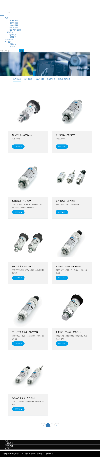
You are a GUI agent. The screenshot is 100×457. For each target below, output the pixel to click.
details (18, 146)
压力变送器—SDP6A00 (22, 135)
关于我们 (8, 42)
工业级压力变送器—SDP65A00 (25, 332)
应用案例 (12, 37)
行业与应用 (9, 32)
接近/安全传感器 (15, 30)
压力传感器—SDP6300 (65, 201)
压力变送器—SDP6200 (21, 201)
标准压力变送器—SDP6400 (23, 266)
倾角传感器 (13, 25)
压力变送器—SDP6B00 (65, 135)
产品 (6, 18)
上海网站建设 (48, 454)
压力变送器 (13, 20)
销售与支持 (9, 39)
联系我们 (12, 47)
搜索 (21, 51)
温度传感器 (13, 28)
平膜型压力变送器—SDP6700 (68, 332)
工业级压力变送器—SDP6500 (68, 266)
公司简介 (12, 44)
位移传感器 (13, 23)
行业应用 (12, 35)
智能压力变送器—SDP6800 (23, 398)
